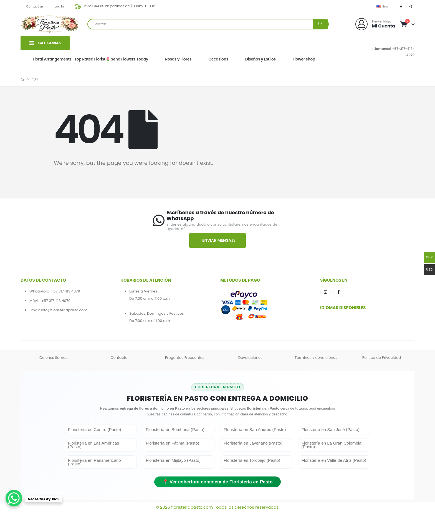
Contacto (118, 357)
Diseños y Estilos (260, 59)
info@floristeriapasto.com (64, 310)
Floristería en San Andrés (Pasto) (255, 429)
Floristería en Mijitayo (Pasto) (173, 460)
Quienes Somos (53, 357)
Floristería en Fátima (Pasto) (172, 443)
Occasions (218, 59)
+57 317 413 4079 (65, 291)
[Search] (320, 24)
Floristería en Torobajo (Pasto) (252, 460)
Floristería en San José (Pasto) (331, 429)
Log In (59, 6)
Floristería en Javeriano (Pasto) (253, 443)
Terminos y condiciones (316, 357)
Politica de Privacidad (381, 357)
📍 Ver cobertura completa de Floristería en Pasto (218, 482)
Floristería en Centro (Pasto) (94, 429)
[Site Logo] (50, 24)
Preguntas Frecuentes (184, 357)
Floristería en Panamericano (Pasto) (94, 462)
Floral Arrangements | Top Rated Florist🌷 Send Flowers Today (90, 59)
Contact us (35, 6)
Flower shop (304, 59)
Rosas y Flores (178, 59)
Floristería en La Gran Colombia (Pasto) (331, 445)
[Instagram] (410, 6)
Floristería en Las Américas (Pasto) (93, 445)
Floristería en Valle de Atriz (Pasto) (334, 460)
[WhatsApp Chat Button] (14, 498)
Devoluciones (250, 357)
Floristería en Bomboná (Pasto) (175, 429)
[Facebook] (401, 6)
